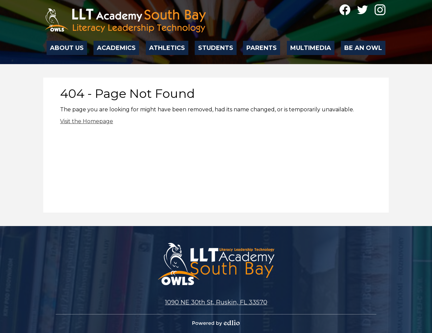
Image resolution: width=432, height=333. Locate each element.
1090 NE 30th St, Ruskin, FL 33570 (216, 302)
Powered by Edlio (216, 323)
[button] (67, 46)
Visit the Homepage (86, 121)
